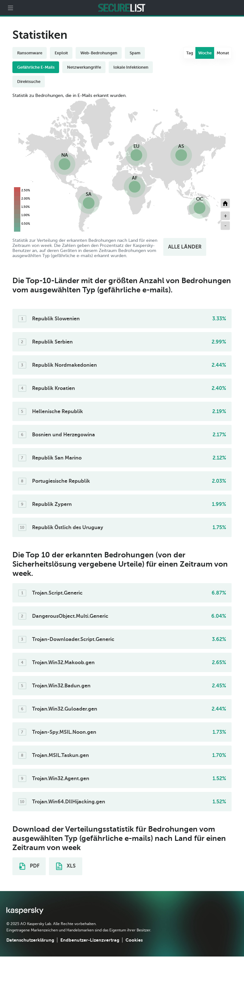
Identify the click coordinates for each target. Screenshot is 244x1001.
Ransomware (29, 53)
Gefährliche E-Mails (36, 67)
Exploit (61, 53)
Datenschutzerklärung (30, 940)
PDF (29, 866)
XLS (66, 866)
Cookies (134, 940)
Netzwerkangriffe (84, 67)
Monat (223, 53)
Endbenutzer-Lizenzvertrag (89, 940)
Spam (135, 53)
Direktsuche (28, 81)
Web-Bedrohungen (98, 53)
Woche (205, 53)
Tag (189, 53)
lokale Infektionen (130, 67)
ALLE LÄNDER (184, 247)
